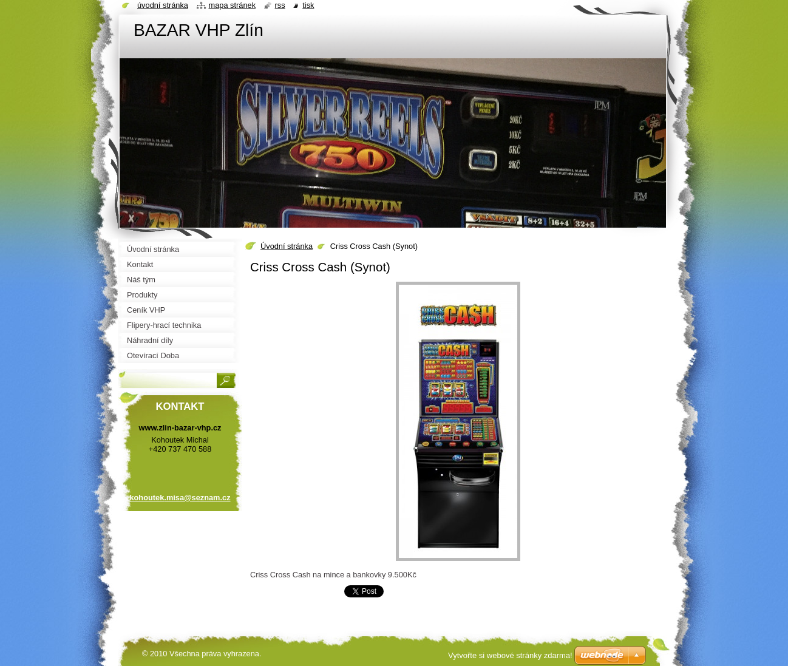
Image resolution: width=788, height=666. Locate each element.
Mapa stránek (232, 5)
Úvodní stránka (286, 246)
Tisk (308, 5)
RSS (280, 5)
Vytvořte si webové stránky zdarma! (510, 655)
